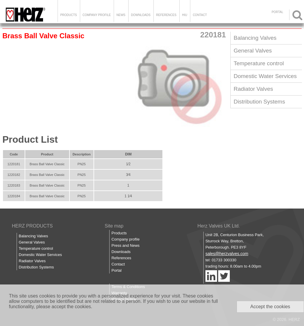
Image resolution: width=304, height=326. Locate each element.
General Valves (253, 50)
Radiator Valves (253, 89)
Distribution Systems (259, 101)
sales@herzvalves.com (226, 253)
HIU (184, 15)
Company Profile (97, 15)
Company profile (125, 239)
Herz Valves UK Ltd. (218, 225)
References (166, 15)
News (120, 15)
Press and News (125, 245)
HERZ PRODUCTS (32, 225)
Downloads (141, 15)
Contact (200, 15)
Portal (116, 270)
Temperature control (259, 63)
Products (68, 15)
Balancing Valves (255, 38)
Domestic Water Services (265, 76)
